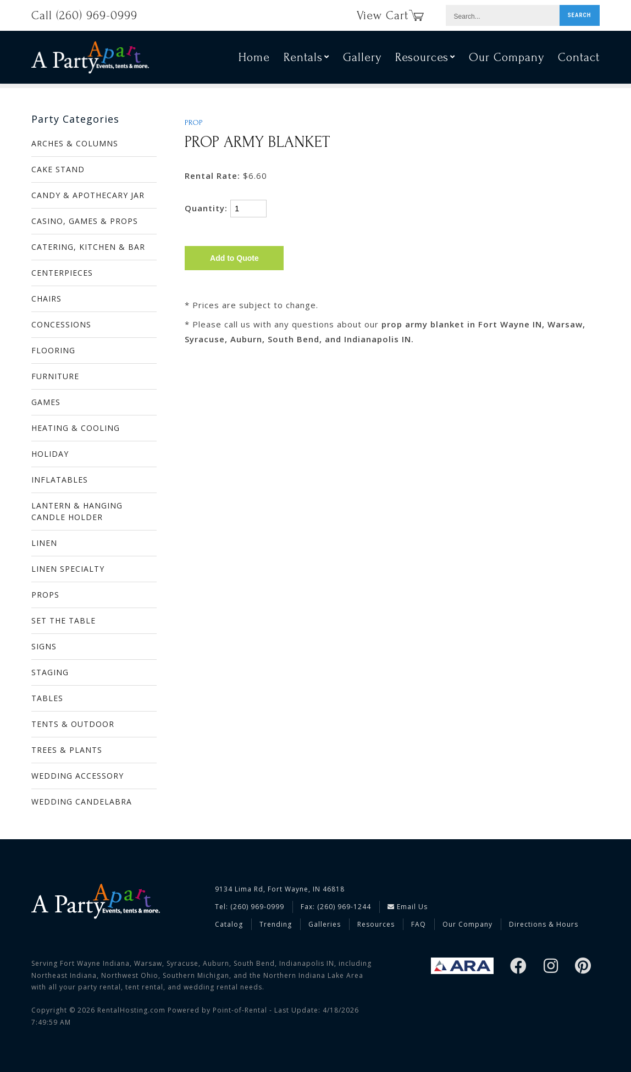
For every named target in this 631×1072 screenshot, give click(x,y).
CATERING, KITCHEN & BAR (88, 247)
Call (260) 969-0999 (84, 15)
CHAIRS (46, 298)
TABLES (47, 698)
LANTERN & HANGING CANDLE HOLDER (77, 511)
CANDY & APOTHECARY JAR (88, 195)
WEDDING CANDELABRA (81, 801)
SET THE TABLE (63, 620)
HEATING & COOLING (75, 428)
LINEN (44, 543)
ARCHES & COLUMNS (74, 143)
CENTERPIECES (62, 272)
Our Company (506, 59)
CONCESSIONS (61, 324)
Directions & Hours (543, 924)
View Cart (390, 15)
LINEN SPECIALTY (67, 569)
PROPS (45, 594)
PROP (194, 122)
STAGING (50, 672)
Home (254, 59)
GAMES (45, 402)
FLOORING (53, 350)
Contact (579, 59)
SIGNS (44, 646)
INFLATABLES (59, 479)
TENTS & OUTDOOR (72, 724)
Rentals (306, 59)
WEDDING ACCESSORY (77, 775)
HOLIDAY (50, 454)
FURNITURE (55, 376)
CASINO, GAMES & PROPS (84, 221)
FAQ (418, 924)
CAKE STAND (58, 169)
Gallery (362, 59)
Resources (425, 59)
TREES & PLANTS (66, 750)
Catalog (229, 924)
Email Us (408, 906)
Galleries (324, 924)
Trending (275, 924)
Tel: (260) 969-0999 (249, 906)
